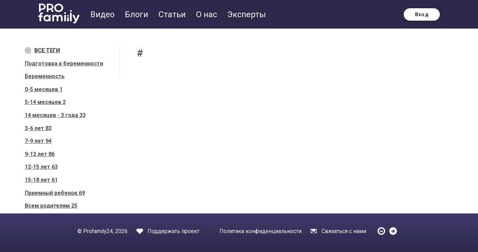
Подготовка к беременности (64, 63)
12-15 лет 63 (41, 167)
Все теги (42, 50)
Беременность (45, 76)
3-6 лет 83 (38, 128)
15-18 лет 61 (41, 180)
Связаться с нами (344, 231)
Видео (103, 14)
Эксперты (246, 14)
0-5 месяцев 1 (44, 89)
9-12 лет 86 (40, 154)
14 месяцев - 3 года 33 (55, 115)
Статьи (173, 14)
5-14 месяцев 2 (45, 102)
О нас (207, 14)
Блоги (137, 14)
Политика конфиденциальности (260, 231)
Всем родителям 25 (51, 205)
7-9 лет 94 (38, 141)
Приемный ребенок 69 (55, 193)
